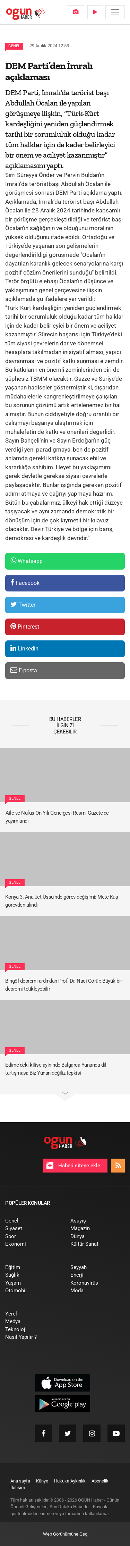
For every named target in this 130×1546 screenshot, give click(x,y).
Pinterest (24, 626)
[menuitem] (75, 12)
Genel (14, 46)
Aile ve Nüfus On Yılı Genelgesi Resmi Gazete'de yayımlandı (57, 817)
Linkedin (24, 648)
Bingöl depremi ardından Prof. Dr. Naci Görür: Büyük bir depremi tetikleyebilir (63, 985)
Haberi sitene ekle (73, 1165)
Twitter (22, 604)
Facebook (25, 582)
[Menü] (115, 12)
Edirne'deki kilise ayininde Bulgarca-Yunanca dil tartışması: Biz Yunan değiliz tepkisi (55, 1069)
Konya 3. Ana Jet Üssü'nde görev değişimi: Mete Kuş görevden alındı (61, 901)
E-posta (23, 670)
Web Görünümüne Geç (65, 1534)
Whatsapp (26, 560)
